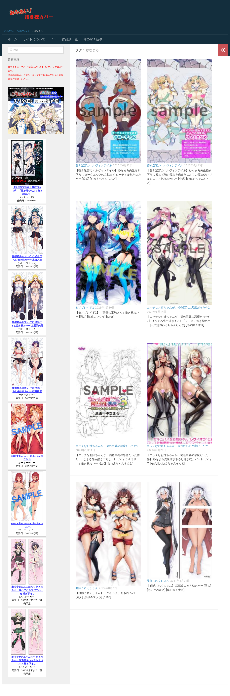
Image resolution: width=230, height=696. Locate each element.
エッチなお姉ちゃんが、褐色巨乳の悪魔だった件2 (178, 307)
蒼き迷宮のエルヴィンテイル (94, 165)
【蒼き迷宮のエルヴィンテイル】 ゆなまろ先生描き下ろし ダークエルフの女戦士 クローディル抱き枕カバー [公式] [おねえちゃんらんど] (108, 174)
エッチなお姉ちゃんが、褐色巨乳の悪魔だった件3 (107, 445)
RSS (53, 39)
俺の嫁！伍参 (92, 39)
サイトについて (34, 39)
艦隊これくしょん (87, 588)
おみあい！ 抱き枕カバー (17, 31)
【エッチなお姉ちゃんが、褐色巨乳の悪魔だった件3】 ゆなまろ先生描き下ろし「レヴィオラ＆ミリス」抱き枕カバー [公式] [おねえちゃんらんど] (108, 459)
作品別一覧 (70, 39)
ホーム (12, 39)
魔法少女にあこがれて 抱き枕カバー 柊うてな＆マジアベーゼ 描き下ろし (27, 590)
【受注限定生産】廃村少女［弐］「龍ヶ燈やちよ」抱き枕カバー (27, 190)
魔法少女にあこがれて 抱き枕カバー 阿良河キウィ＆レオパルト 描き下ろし (27, 660)
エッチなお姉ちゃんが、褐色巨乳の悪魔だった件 (177, 445)
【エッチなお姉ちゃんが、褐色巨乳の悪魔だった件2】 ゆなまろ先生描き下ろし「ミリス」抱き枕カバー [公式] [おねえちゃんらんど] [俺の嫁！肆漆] (179, 321)
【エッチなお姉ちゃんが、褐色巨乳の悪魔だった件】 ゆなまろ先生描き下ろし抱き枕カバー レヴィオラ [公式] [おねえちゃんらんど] (179, 459)
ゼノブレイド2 (85, 307)
